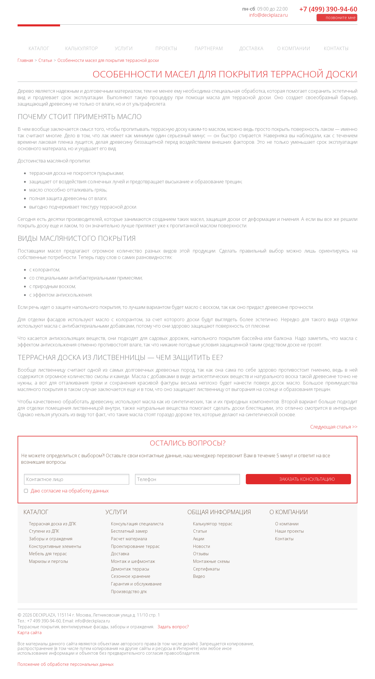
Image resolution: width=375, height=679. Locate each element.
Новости (201, 546)
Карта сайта (30, 632)
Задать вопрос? (173, 626)
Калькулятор (81, 41)
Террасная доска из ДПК (52, 523)
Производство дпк (129, 591)
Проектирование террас (135, 546)
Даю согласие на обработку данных (70, 490)
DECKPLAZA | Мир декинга (54, 13)
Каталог (38, 41)
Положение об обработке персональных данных (66, 664)
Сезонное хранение (130, 576)
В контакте (312, 616)
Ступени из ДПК (44, 531)
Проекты (166, 41)
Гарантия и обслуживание (136, 584)
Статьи (200, 531)
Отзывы (201, 553)
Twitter (338, 616)
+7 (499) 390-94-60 (328, 8)
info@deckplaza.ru (268, 15)
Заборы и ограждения (50, 538)
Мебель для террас (48, 553)
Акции (198, 538)
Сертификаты (206, 569)
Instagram (351, 616)
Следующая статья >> (333, 427)
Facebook (325, 616)
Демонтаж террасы (130, 569)
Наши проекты (289, 531)
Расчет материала (129, 538)
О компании (293, 41)
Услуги (124, 41)
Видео (199, 576)
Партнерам (209, 41)
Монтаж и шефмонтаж (133, 561)
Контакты (336, 41)
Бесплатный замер (129, 531)
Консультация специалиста (137, 523)
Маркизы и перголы (48, 561)
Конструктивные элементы (55, 546)
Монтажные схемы (211, 561)
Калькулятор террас (212, 523)
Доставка (251, 41)
